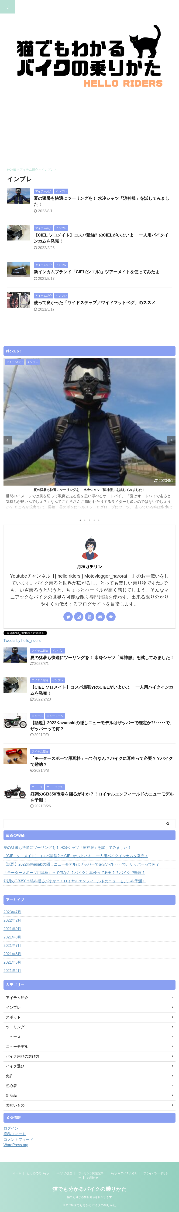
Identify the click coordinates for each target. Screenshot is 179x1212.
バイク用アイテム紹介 (123, 1176)
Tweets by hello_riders (22, 641)
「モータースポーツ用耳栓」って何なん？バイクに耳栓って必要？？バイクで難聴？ (74, 873)
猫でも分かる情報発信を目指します (89, 1200)
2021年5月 (12, 962)
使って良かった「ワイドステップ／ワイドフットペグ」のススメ (94, 302)
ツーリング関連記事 (90, 1176)
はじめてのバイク (38, 1176)
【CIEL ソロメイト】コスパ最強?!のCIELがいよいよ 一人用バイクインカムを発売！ (75, 856)
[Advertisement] (89, 127)
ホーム (17, 1176)
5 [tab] (98, 520)
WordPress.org (15, 1145)
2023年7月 (12, 912)
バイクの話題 (63, 1176)
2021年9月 (12, 929)
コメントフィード (18, 1139)
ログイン (10, 1128)
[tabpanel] (89, 436)
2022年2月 (12, 920)
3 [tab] (89, 520)
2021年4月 (12, 971)
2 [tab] (85, 520)
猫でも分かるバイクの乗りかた (89, 1192)
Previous (7, 440)
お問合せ (92, 1181)
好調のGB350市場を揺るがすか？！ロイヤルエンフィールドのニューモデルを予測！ (74, 881)
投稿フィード (14, 1134)
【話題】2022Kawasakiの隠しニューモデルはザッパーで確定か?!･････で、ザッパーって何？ (81, 864)
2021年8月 (12, 937)
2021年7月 (12, 946)
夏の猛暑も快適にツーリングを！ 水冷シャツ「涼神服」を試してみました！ (89, 490)
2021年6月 (12, 954)
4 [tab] (94, 520)
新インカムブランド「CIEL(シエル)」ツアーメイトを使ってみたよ (96, 272)
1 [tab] (80, 520)
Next (171, 440)
